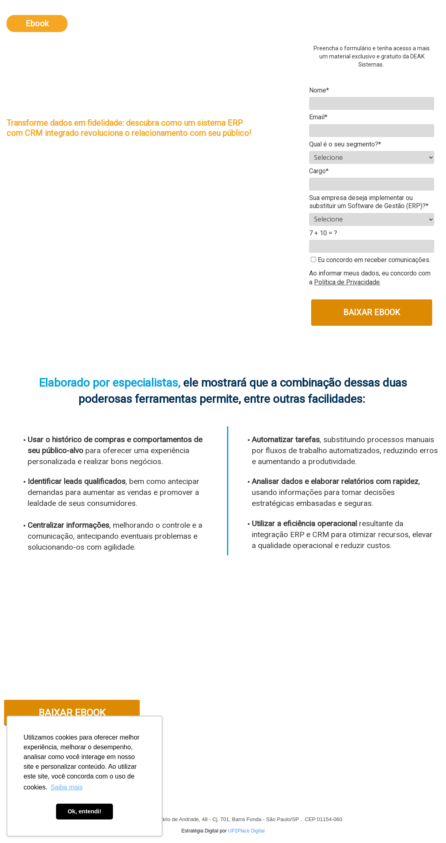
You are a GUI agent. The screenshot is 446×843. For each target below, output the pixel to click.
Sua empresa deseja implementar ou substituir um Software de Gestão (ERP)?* (369, 202)
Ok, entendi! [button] (84, 811)
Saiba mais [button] (66, 787)
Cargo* (319, 171)
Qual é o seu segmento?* (345, 144)
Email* (318, 117)
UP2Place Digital (246, 831)
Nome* (319, 90)
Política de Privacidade (347, 282)
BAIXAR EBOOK (371, 312)
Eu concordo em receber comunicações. (371, 260)
